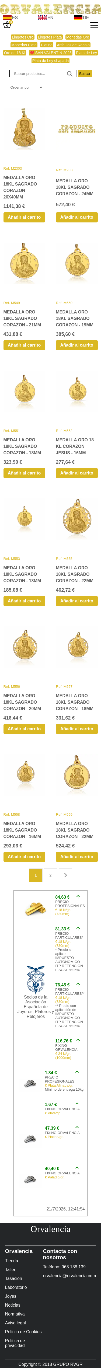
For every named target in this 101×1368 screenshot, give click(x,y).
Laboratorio (16, 1287)
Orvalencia (50, 1229)
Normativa (15, 1314)
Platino (47, 45)
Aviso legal (15, 1323)
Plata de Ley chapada (50, 60)
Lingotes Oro (22, 37)
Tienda (11, 1260)
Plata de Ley (86, 53)
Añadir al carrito (24, 217)
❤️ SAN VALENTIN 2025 (51, 53)
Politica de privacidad (15, 1343)
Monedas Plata (23, 45)
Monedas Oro (77, 37)
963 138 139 (74, 1267)
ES (15, 17)
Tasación (13, 1278)
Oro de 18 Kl (14, 53)
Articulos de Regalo (73, 45)
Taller (10, 1269)
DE (86, 17)
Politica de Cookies (23, 1331)
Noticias (12, 1305)
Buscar (84, 74)
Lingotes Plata (50, 37)
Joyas (10, 1296)
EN (50, 17)
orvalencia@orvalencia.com (69, 1275)
